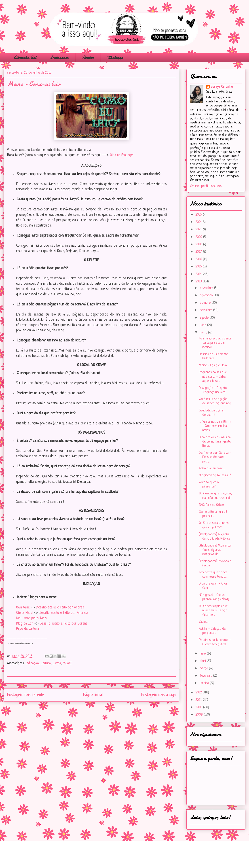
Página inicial (93, 695)
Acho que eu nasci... (212, 468)
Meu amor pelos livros (31, 618)
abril (203, 661)
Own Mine (23, 608)
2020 (199, 237)
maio (203, 654)
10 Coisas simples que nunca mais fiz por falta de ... (213, 610)
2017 (199, 252)
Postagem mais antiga (158, 695)
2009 (200, 715)
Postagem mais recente (25, 695)
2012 (199, 693)
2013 (199, 282)
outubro (206, 303)
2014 (199, 274)
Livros (57, 663)
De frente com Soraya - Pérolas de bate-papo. (215, 457)
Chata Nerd (24, 613)
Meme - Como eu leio (213, 365)
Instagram (59, 57)
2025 (199, 215)
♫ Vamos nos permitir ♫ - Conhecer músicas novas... (215, 426)
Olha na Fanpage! (121, 155)
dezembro (207, 288)
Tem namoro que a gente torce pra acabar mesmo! (215, 343)
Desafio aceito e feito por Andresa (63, 613)
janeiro (205, 683)
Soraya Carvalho (222, 87)
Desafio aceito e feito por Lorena (64, 624)
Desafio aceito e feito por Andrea (60, 608)
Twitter (87, 57)
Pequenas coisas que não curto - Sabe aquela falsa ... (213, 377)
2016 (199, 259)
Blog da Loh (24, 624)
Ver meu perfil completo (206, 186)
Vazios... (203, 622)
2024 (199, 222)
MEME (67, 663)
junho (204, 333)
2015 (199, 267)
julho (203, 325)
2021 (199, 229)
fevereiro (206, 676)
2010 (199, 707)
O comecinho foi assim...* (215, 475)
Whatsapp (115, 57)
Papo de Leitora (27, 629)
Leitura (46, 663)
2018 (199, 244)
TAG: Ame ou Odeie (211, 505)
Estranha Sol (25, 57)
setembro (206, 310)
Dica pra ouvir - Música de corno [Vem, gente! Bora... (215, 442)
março (204, 668)
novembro (207, 295)
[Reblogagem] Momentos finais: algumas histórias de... (215, 550)
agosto (205, 318)
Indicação (32, 663)
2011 (199, 700)
